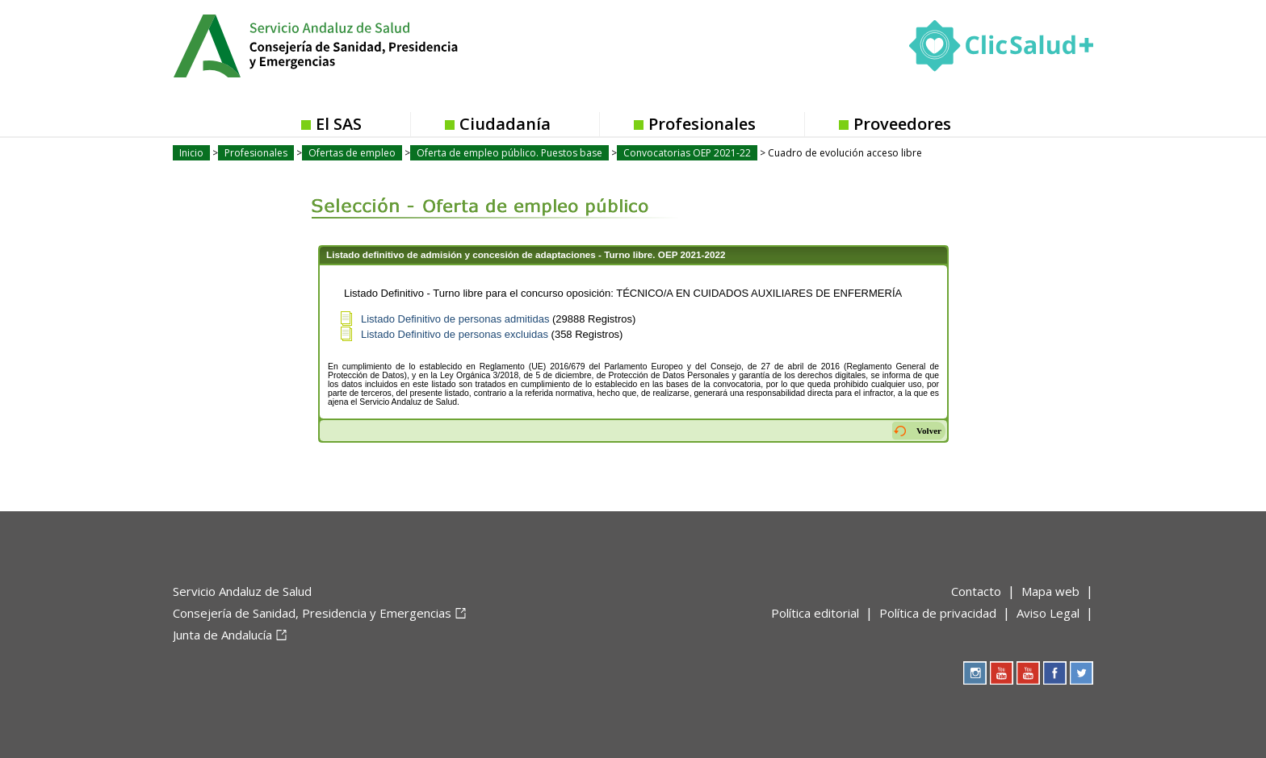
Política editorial (815, 613)
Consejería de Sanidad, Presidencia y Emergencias (312, 613)
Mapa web (1050, 591)
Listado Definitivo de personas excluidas (454, 334)
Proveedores (902, 124)
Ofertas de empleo (352, 153)
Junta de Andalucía (222, 635)
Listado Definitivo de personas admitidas (455, 319)
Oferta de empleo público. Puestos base (509, 153)
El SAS (339, 124)
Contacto (976, 591)
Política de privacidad (937, 613)
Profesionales (702, 124)
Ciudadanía (505, 124)
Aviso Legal (1048, 613)
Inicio (191, 153)
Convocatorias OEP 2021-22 (687, 153)
